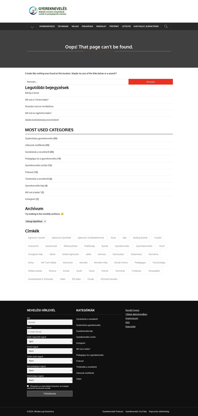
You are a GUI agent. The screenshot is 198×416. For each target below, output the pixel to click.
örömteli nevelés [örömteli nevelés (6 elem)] (109, 279)
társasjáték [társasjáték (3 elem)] (154, 271)
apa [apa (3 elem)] (125, 237)
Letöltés (126, 26)
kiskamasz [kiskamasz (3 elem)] (136, 254)
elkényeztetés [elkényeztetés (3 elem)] (70, 246)
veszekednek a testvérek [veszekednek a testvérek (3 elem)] (40, 279)
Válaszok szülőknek (35, 145)
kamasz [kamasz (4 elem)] (102, 254)
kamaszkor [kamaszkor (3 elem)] (118, 254)
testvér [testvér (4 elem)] (104, 271)
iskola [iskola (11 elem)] (52, 254)
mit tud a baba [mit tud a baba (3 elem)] (48, 262)
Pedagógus (87, 26)
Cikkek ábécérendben (136, 314)
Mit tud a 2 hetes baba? (37, 99)
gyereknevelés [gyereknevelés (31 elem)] (122, 246)
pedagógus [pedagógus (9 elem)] (140, 262)
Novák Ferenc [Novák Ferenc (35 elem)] (121, 262)
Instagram (30, 199)
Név (28, 318)
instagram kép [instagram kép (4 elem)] (35, 254)
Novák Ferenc (132, 310)
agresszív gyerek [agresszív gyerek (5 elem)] (36, 237)
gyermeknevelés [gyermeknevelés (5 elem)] (144, 246)
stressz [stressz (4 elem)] (52, 271)
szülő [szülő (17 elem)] (79, 271)
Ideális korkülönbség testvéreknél (42, 120)
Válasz (75, 26)
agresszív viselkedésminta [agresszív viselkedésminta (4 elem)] (91, 237)
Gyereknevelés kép (34, 185)
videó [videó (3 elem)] (62, 279)
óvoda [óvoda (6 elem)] (91, 279)
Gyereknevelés (53, 8)
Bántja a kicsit (32, 93)
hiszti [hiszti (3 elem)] (162, 246)
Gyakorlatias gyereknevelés (39, 138)
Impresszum (132, 318)
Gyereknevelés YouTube (136, 411)
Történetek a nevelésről (37, 179)
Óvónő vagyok (32, 347)
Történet (114, 26)
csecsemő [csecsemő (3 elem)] (33, 246)
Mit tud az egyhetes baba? (38, 113)
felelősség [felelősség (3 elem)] (89, 246)
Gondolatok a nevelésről (37, 152)
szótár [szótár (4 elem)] (66, 271)
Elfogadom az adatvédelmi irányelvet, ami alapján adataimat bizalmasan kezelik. (48, 387)
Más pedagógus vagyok (36, 366)
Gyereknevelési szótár (36, 165)
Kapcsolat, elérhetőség (146, 26)
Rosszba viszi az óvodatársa (39, 106)
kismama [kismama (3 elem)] (153, 254)
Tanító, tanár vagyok (35, 357)
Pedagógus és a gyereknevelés (40, 158)
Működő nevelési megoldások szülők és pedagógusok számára (52, 13)
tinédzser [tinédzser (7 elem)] (136, 271)
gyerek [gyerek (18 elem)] (104, 246)
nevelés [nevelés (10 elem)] (83, 262)
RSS (128, 322)
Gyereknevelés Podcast (113, 411)
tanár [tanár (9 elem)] (91, 271)
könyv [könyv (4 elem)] (31, 262)
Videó (78, 379)
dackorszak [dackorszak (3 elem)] (51, 246)
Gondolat (101, 26)
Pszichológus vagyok (35, 376)
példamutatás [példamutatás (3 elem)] (35, 271)
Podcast (29, 172)
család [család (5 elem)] (157, 237)
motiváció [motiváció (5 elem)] (68, 262)
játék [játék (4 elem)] (88, 254)
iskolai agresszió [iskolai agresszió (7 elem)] (70, 254)
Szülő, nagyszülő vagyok (36, 337)
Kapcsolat (130, 326)
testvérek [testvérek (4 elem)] (120, 271)
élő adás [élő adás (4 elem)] (76, 279)
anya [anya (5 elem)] (113, 237)
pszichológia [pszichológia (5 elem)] (159, 262)
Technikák (63, 26)
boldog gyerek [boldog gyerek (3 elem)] (140, 237)
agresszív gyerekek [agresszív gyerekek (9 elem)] (61, 237)
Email (29, 327)
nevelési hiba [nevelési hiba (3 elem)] (101, 262)
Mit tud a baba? (33, 192)
